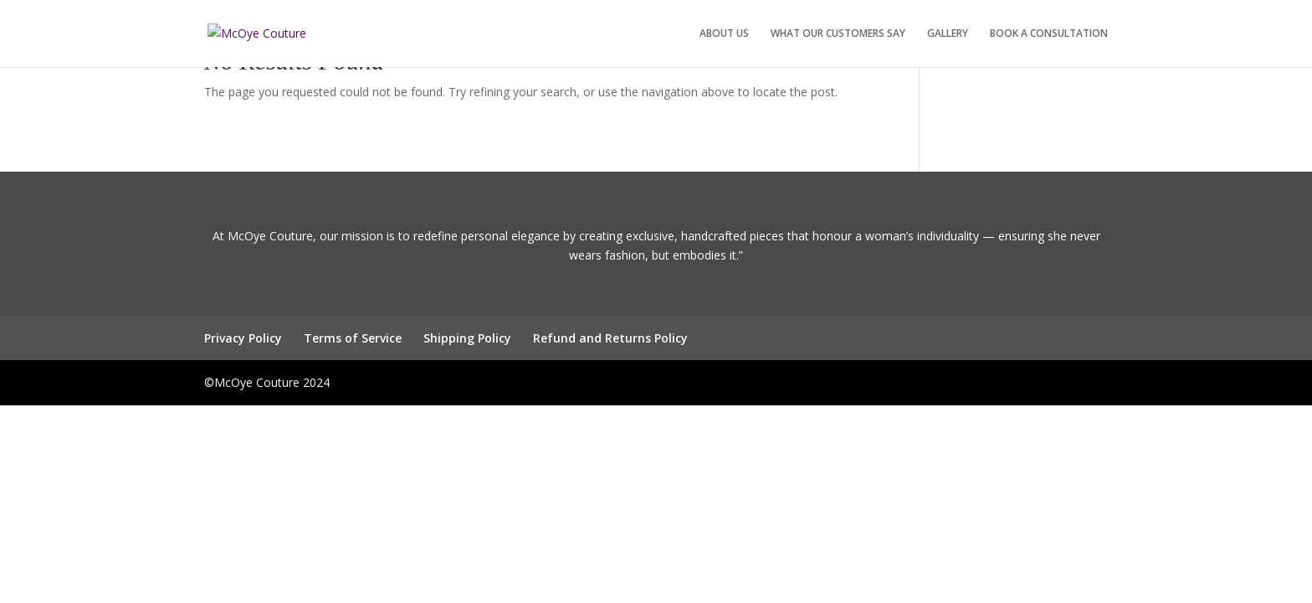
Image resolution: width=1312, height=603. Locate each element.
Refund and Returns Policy (610, 338)
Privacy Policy (243, 338)
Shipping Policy (467, 338)
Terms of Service (353, 338)
